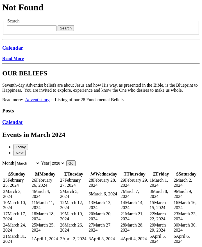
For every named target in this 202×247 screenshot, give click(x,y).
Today (21, 147)
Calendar (12, 48)
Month (8, 163)
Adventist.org (37, 99)
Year (45, 163)
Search (66, 28)
